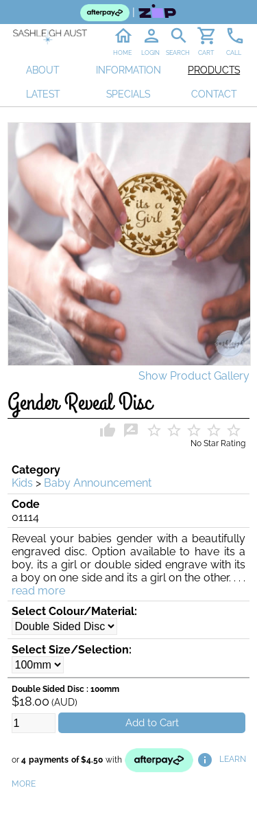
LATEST (43, 94)
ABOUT (42, 70)
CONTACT (213, 94)
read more (38, 590)
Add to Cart (152, 723)
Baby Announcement (97, 482)
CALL (233, 52)
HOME (122, 52)
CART (206, 52)
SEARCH (178, 52)
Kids (22, 482)
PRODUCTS (214, 70)
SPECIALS (128, 94)
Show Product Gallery (193, 375)
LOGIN (150, 52)
